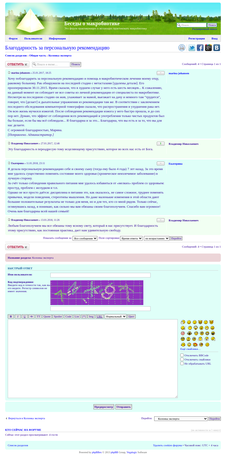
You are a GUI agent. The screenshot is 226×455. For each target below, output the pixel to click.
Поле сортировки (121, 237)
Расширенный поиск (204, 28)
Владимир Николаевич (24, 143)
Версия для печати (181, 47)
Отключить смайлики (195, 359)
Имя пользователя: (20, 274)
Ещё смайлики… (190, 348)
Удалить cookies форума (167, 445)
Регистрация (197, 38)
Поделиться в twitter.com (192, 47)
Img (91, 316)
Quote (47, 316)
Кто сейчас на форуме (23, 429)
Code (68, 316)
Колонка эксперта (59, 55)
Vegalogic (132, 452)
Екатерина (17, 163)
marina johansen (20, 72)
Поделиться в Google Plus (208, 47)
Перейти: (146, 418)
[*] (84, 316)
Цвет (131, 316)
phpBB (114, 452)
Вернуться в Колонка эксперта (26, 418)
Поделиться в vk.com (216, 47)
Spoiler (58, 316)
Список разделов (16, 55)
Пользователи (33, 38)
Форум (13, 38)
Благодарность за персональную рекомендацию (57, 47)
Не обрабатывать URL (195, 363)
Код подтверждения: (21, 281)
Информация (57, 38)
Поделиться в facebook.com (200, 47)
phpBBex (97, 452)
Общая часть (37, 55)
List (77, 316)
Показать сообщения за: (70, 237)
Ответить (17, 64)
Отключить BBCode (194, 355)
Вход (214, 38)
